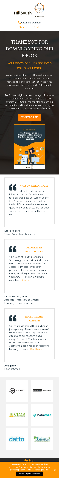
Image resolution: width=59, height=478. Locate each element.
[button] (17, 391)
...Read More (26, 280)
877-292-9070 (29, 27)
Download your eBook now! (29, 473)
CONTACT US (29, 117)
